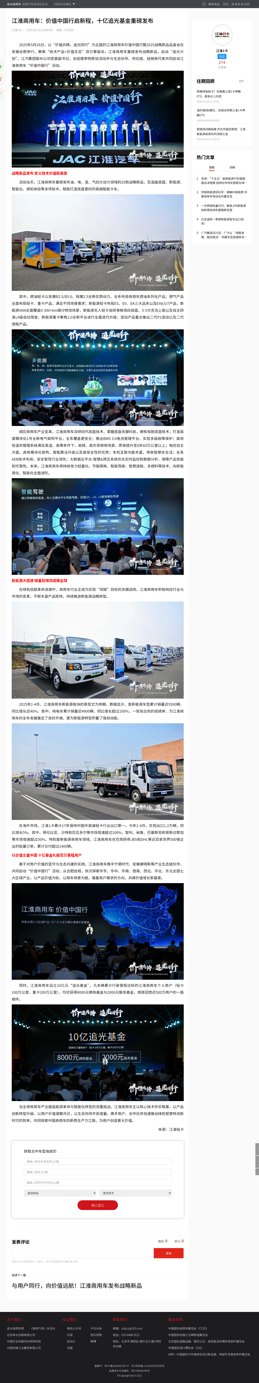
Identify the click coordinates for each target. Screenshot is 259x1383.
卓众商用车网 (15, 1328)
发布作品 (214, 4)
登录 (237, 4)
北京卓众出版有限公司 (21, 1335)
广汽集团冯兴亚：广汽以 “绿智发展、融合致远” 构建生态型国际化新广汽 (224, 235)
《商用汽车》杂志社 (42, 1328)
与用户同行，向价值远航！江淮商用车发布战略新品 (77, 1285)
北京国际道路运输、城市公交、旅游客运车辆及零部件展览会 (206, 1341)
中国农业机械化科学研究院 (24, 1341)
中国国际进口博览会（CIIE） (186, 1348)
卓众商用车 (14, 4)
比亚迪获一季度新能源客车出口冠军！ (222, 221)
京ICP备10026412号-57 (117, 1365)
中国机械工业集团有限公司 (24, 1348)
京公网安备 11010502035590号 (148, 1365)
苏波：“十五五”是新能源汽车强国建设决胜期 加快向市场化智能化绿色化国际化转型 (224, 180)
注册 (246, 4)
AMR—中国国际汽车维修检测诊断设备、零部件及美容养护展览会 (209, 1354)
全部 (241, 80)
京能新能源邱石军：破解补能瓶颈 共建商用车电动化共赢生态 (224, 194)
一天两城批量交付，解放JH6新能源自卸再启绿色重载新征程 (223, 208)
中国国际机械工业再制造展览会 (188, 1335)
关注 (222, 56)
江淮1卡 (17, 30)
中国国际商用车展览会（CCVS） (188, 1328)
